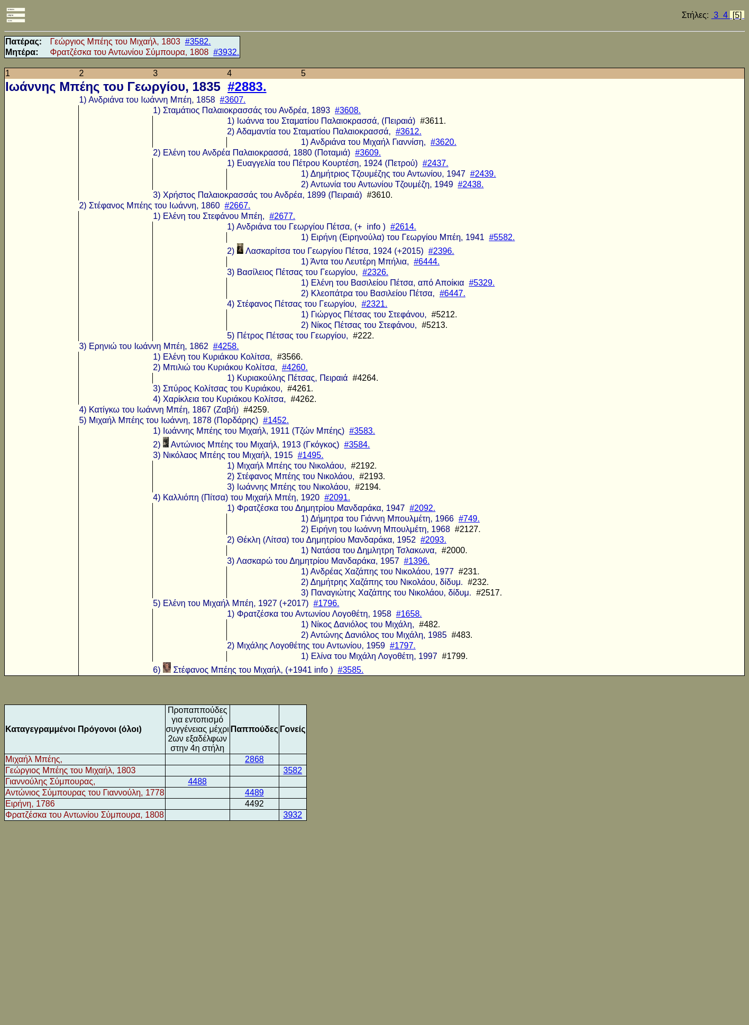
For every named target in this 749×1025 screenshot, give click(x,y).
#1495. (311, 455)
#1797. (403, 645)
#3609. (368, 152)
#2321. (374, 303)
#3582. (198, 41)
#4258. (226, 346)
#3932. (226, 52)
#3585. (350, 669)
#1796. (327, 603)
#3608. (348, 110)
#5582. (502, 237)
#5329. (482, 282)
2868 (254, 759)
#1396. (417, 560)
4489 (254, 792)
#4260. (295, 367)
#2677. (282, 216)
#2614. (403, 226)
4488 (197, 781)
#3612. (409, 131)
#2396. (441, 250)
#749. (469, 518)
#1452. (276, 420)
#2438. (471, 184)
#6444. (427, 261)
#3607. (233, 99)
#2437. (436, 163)
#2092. (422, 508)
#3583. (362, 430)
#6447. (452, 293)
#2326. (375, 272)
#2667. (238, 205)
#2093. (433, 539)
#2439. (483, 173)
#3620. (443, 142)
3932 (293, 814)
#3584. (357, 444)
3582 (293, 770)
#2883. (246, 86)
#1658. (409, 613)
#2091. (337, 497)
